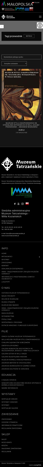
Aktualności (7, 256)
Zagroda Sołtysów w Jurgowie (15, 369)
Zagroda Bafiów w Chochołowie (16, 363)
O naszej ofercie (9, 380)
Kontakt (5, 266)
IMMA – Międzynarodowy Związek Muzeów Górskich (20, 273)
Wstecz (29, 36)
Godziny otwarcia (9, 422)
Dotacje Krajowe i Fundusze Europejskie (20, 325)
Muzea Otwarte (8, 302)
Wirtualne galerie (10, 408)
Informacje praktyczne (12, 425)
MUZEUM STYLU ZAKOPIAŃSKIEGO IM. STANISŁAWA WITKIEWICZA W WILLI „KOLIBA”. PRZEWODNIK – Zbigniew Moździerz (21, 125)
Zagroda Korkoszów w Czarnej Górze (18, 366)
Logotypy (6, 282)
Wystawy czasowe (10, 402)
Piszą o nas (6, 319)
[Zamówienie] (14, 63)
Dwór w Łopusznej (10, 345)
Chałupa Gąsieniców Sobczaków (16, 342)
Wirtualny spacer (9, 399)
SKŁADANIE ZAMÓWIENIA (11, 448)
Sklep (4, 439)
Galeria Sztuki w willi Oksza (14, 354)
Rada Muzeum (7, 313)
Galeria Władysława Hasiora (14, 357)
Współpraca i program (12, 322)
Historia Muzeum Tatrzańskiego (16, 293)
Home (4, 253)
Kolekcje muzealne (10, 299)
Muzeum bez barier (10, 305)
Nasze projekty (8, 296)
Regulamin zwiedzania (12, 428)
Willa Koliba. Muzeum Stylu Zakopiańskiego (21, 339)
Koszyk (5, 445)
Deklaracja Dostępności (12, 269)
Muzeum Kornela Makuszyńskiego (16, 360)
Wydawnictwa (8, 316)
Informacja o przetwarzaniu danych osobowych (18, 278)
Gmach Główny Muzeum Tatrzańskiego (18, 336)
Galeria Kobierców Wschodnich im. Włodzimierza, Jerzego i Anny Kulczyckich (20, 350)
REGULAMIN (6, 451)
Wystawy (5, 259)
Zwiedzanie (7, 263)
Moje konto (7, 442)
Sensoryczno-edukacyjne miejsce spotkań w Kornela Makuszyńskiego (21, 384)
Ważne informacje (10, 388)
